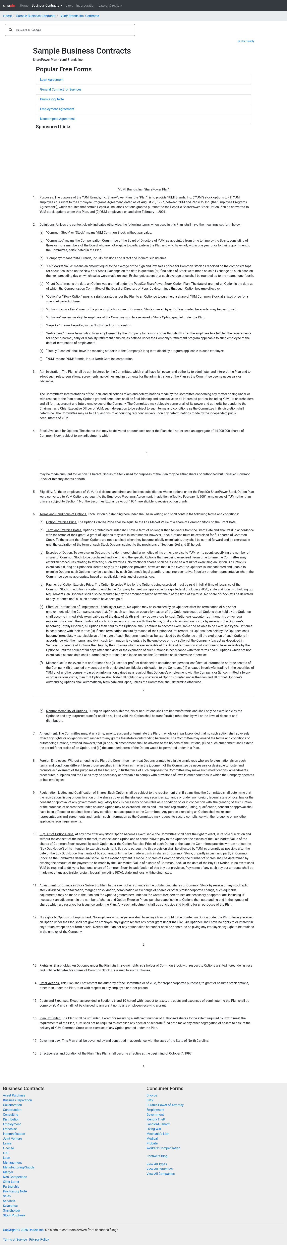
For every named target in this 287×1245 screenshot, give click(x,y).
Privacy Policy (39, 1239)
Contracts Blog (156, 1156)
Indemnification (14, 1134)
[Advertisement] (143, 159)
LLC (5, 1153)
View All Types (156, 1164)
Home (24, 5)
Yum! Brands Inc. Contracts (80, 16)
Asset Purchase (14, 1095)
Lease (7, 1143)
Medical (152, 1138)
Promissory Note (52, 99)
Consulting (10, 1114)
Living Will (153, 1129)
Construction (12, 1110)
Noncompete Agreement (57, 119)
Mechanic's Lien (157, 1134)
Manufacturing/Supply (19, 1167)
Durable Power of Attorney (165, 1105)
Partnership (11, 1186)
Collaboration (12, 1105)
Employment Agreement (57, 109)
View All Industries (159, 1169)
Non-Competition (15, 1177)
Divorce (151, 1095)
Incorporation (85, 5)
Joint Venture (12, 1138)
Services (9, 1201)
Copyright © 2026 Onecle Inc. (23, 1230)
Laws (69, 5)
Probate (152, 1143)
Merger (8, 1172)
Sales (7, 1196)
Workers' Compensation (163, 1148)
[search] (69, 30)
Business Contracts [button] (46, 5)
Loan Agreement (52, 80)
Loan (6, 1158)
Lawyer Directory (110, 5)
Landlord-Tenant (158, 1124)
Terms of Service (15, 1239)
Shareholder (11, 1210)
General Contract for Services (61, 89)
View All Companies (160, 1174)
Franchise (10, 1129)
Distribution (11, 1119)
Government (155, 1114)
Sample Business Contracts (35, 16)
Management (12, 1162)
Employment (12, 1124)
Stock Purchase (14, 1215)
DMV (149, 1100)
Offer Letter (11, 1182)
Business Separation (17, 1100)
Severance (10, 1206)
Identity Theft (155, 1119)
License (8, 1148)
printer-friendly (246, 41)
